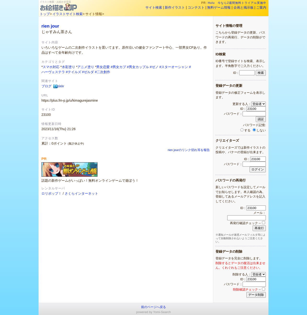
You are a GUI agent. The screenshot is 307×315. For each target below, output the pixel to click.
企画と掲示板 (243, 7)
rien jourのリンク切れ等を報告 (189, 150)
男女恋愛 (103, 67)
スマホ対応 (51, 67)
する (245, 130)
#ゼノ (154, 67)
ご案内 (261, 7)
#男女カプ (118, 67)
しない (259, 130)
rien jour (50, 26)
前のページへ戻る (153, 307)
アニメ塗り (85, 67)
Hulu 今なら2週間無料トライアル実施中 (237, 3)
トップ (45, 14)
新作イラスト (175, 7)
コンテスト (196, 7)
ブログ (46, 86)
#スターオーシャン (173, 67)
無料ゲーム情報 (219, 7)
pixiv (58, 86)
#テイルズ (73, 72)
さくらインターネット (81, 193)
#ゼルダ (88, 72)
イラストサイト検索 (67, 14)
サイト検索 (153, 7)
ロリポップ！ (51, 193)
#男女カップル (138, 67)
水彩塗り (68, 67)
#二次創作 (102, 72)
